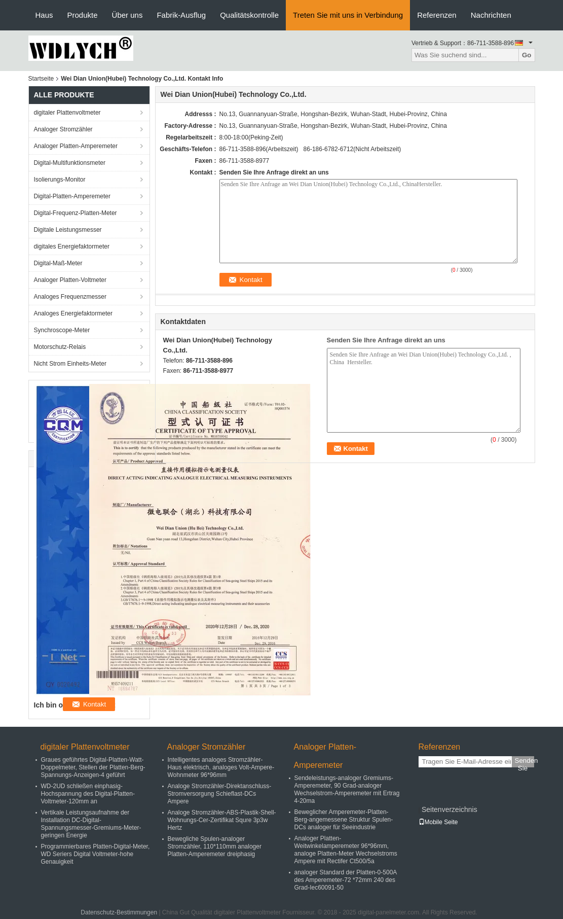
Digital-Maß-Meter (58, 263)
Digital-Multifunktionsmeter (69, 162)
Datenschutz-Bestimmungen (119, 912)
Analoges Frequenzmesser (70, 296)
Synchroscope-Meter (62, 330)
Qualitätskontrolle (249, 15)
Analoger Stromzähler (63, 129)
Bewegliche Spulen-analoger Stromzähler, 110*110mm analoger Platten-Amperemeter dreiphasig (214, 846)
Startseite (41, 78)
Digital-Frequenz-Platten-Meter (75, 213)
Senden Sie (524, 762)
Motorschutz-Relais (60, 346)
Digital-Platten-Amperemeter (72, 196)
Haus (44, 15)
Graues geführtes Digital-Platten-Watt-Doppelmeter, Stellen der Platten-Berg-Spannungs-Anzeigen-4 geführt (93, 767)
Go (527, 55)
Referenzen (437, 15)
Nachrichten (491, 15)
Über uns (127, 15)
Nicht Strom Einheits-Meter (70, 363)
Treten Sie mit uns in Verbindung (348, 15)
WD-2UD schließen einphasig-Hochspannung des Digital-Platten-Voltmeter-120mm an (88, 794)
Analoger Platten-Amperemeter (76, 146)
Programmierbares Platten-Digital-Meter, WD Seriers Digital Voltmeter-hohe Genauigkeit (95, 854)
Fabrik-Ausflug (181, 15)
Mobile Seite (438, 822)
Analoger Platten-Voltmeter (70, 280)
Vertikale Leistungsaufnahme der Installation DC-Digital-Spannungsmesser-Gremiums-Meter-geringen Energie (91, 824)
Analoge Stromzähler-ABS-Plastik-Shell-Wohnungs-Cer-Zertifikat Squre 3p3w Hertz (222, 820)
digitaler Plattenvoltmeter (67, 112)
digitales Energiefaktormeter (71, 246)
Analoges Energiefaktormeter (73, 313)
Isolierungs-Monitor (60, 179)
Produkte (82, 15)
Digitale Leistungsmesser (68, 229)
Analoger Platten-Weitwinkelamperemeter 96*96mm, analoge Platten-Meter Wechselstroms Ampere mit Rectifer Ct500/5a (345, 850)
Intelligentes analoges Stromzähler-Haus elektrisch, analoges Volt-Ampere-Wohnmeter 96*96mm (221, 767)
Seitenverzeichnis (449, 809)
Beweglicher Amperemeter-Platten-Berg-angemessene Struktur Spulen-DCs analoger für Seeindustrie (343, 819)
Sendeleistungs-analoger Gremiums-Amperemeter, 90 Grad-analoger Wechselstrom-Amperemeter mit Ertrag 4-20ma (347, 789)
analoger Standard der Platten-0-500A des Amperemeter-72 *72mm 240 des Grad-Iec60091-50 (345, 880)
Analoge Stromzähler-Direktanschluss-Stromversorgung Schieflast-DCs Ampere (220, 794)
